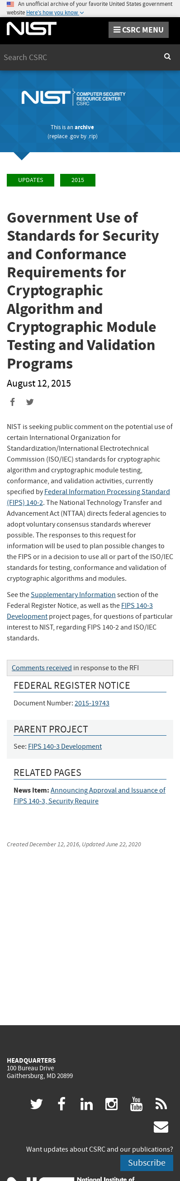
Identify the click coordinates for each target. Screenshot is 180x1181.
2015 (77, 180)
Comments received (42, 667)
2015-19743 (92, 703)
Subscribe (147, 1162)
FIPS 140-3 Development (65, 746)
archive (84, 127)
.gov (74, 136)
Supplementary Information (73, 594)
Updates (30, 180)
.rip (92, 136)
